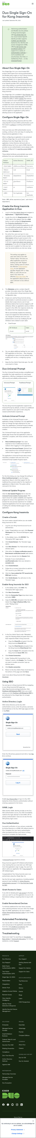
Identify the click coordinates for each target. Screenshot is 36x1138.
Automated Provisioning (9, 929)
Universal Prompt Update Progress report (14, 496)
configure (13, 125)
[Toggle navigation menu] (32, 4)
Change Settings (17, 1133)
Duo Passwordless (12, 799)
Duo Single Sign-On (20, 34)
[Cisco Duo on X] (8, 1105)
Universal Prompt (16, 60)
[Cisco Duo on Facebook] (3, 1105)
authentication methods (18, 52)
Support (16, 941)
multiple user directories (18, 40)
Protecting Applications (15, 223)
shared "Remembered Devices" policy (13, 912)
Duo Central (27, 869)
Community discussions (19, 939)
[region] (18, 1128)
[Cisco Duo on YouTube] (12, 1105)
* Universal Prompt (8, 860)
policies (21, 98)
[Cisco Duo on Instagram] (17, 1105)
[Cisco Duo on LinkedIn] (21, 1105)
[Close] (33, 1121)
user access (22, 893)
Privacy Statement (17, 1129)
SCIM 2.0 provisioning (18, 927)
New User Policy (21, 276)
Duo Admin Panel (19, 212)
